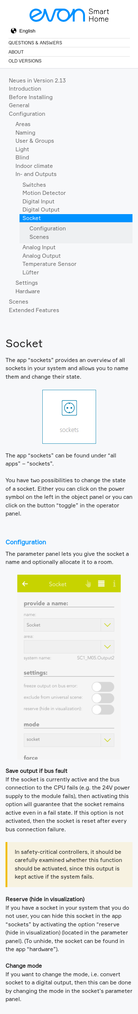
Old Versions (25, 61)
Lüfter (30, 272)
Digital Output (41, 209)
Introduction (25, 88)
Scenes (39, 236)
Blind (22, 157)
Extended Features (34, 310)
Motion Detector (44, 192)
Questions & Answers (35, 42)
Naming (25, 132)
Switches (34, 184)
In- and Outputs (36, 174)
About (16, 52)
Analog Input (39, 247)
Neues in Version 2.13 (37, 80)
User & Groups (34, 140)
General (19, 105)
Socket (31, 218)
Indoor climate (34, 165)
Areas (23, 124)
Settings (26, 282)
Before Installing (31, 97)
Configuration (27, 113)
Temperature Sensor (49, 263)
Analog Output (41, 255)
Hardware (27, 291)
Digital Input (38, 201)
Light (22, 149)
